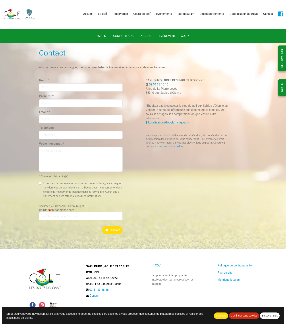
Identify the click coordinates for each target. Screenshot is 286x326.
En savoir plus (270, 315)
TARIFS (282, 87)
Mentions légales (228, 279)
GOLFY (185, 36)
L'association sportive (243, 14)
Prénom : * (46, 96)
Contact (268, 14)
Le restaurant (185, 14)
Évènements (164, 14)
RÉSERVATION (282, 58)
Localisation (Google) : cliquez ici (168, 122)
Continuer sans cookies (244, 315)
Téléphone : (47, 127)
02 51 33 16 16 (158, 84)
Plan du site (225, 272)
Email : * (44, 112)
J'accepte (221, 315)
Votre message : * (51, 143)
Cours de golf (142, 14)
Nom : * (44, 80)
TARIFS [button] (102, 36)
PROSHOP (146, 36)
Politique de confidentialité (234, 265)
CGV (156, 265)
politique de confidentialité (167, 146)
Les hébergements (212, 14)
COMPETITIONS (123, 36)
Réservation (120, 14)
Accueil (87, 14)
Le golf (102, 14)
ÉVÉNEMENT (167, 36)
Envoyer (112, 230)
